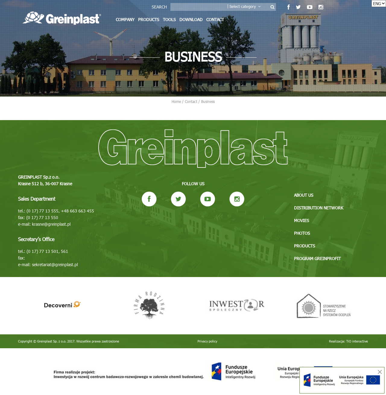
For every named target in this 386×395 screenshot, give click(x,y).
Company (125, 19)
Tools (169, 19)
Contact (215, 19)
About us (303, 195)
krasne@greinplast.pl (51, 224)
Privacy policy (207, 341)
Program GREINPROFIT (317, 258)
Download (191, 19)
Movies (301, 220)
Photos (302, 233)
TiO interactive (357, 341)
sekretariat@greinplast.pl (55, 264)
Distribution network (318, 208)
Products (148, 19)
